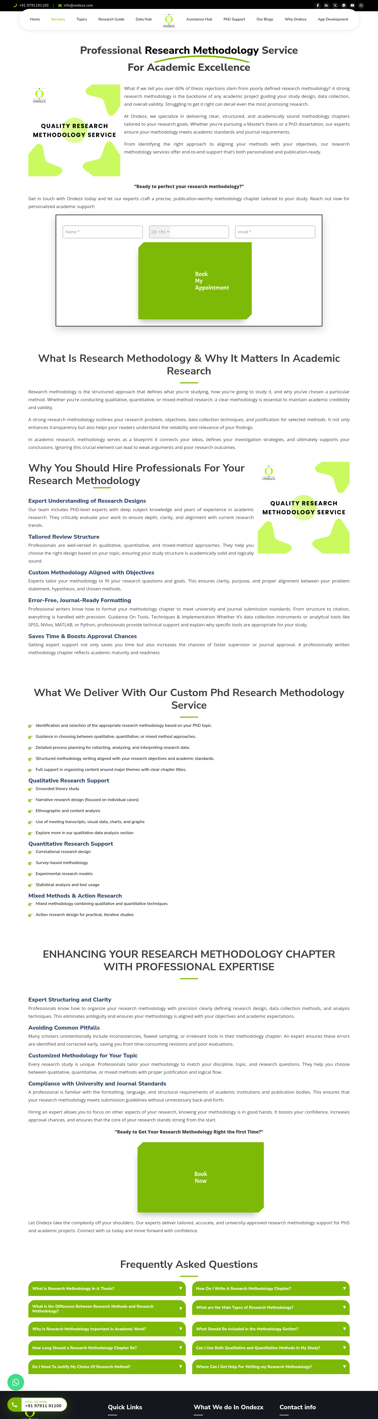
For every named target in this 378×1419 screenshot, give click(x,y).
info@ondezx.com (75, 5)
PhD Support (234, 19)
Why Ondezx (296, 19)
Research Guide (111, 19)
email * (244, 232)
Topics (81, 19)
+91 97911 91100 (43, 1406)
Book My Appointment (212, 281)
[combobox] (160, 232)
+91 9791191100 (31, 5)
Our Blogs (264, 19)
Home (35, 19)
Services (58, 19)
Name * (72, 232)
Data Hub (144, 19)
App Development (333, 19)
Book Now (200, 1177)
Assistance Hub (199, 19)
